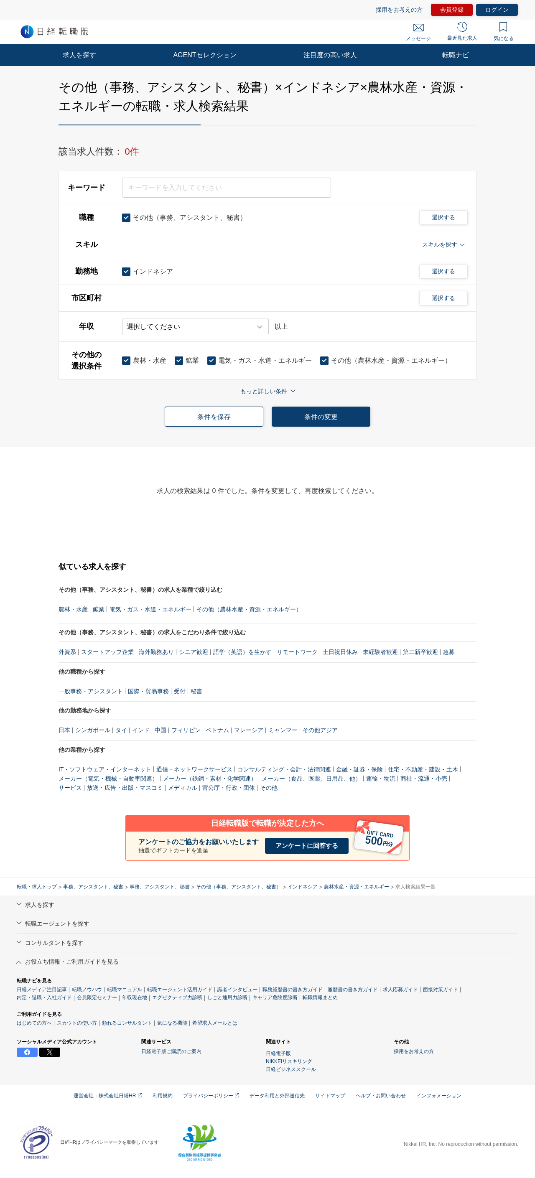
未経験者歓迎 (380, 652)
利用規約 (163, 1096)
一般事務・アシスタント (91, 691)
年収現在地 (134, 997)
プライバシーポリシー (211, 1096)
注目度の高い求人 (330, 55)
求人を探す (79, 55)
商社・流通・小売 (423, 778)
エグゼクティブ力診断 (177, 997)
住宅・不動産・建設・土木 (423, 769)
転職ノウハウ (87, 989)
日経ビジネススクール (291, 1069)
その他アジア (320, 730)
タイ (121, 730)
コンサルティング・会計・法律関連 (284, 769)
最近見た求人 (462, 31)
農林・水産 (73, 609)
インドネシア (303, 887)
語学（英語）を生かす (242, 652)
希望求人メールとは (214, 1023)
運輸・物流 (380, 778)
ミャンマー (283, 730)
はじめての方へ (34, 1023)
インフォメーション (438, 1096)
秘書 (196, 691)
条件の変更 (321, 416)
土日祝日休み (340, 652)
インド (141, 730)
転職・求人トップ (37, 887)
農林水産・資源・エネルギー (356, 887)
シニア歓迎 (193, 652)
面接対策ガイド (440, 989)
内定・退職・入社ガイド (44, 997)
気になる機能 (172, 1023)
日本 (64, 730)
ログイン (497, 9)
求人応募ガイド (400, 989)
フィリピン (186, 730)
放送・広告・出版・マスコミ (125, 787)
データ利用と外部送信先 (277, 1096)
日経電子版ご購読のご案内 (171, 1051)
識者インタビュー (237, 989)
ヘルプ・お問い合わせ (381, 1096)
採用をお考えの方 (399, 9)
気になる (504, 31)
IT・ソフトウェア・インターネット (105, 769)
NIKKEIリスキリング (289, 1061)
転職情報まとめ (320, 997)
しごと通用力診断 (227, 997)
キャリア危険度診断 (275, 997)
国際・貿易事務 (148, 691)
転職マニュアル (124, 989)
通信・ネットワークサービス (194, 769)
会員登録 (452, 9)
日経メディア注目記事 (42, 989)
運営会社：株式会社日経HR (108, 1096)
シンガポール (92, 730)
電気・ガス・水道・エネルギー (150, 609)
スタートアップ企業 (107, 652)
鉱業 (98, 609)
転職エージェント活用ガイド (179, 989)
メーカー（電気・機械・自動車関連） (108, 778)
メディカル (182, 787)
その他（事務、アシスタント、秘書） (238, 887)
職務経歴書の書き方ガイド (292, 989)
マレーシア (248, 730)
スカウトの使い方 (77, 1023)
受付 (180, 691)
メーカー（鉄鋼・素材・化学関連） (210, 778)
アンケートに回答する (306, 845)
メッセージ (418, 32)
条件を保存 (214, 416)
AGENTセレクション (204, 55)
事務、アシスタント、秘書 (93, 887)
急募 (449, 652)
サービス (70, 787)
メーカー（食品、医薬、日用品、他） (311, 778)
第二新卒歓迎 (420, 652)
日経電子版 (278, 1053)
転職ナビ (455, 55)
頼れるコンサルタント (127, 1023)
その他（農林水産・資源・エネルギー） (249, 609)
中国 (160, 730)
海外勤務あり (156, 652)
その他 (269, 787)
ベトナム (217, 730)
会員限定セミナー (97, 997)
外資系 (67, 652)
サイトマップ (330, 1096)
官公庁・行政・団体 (228, 787)
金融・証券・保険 (359, 769)
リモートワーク (297, 652)
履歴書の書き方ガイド (353, 989)
